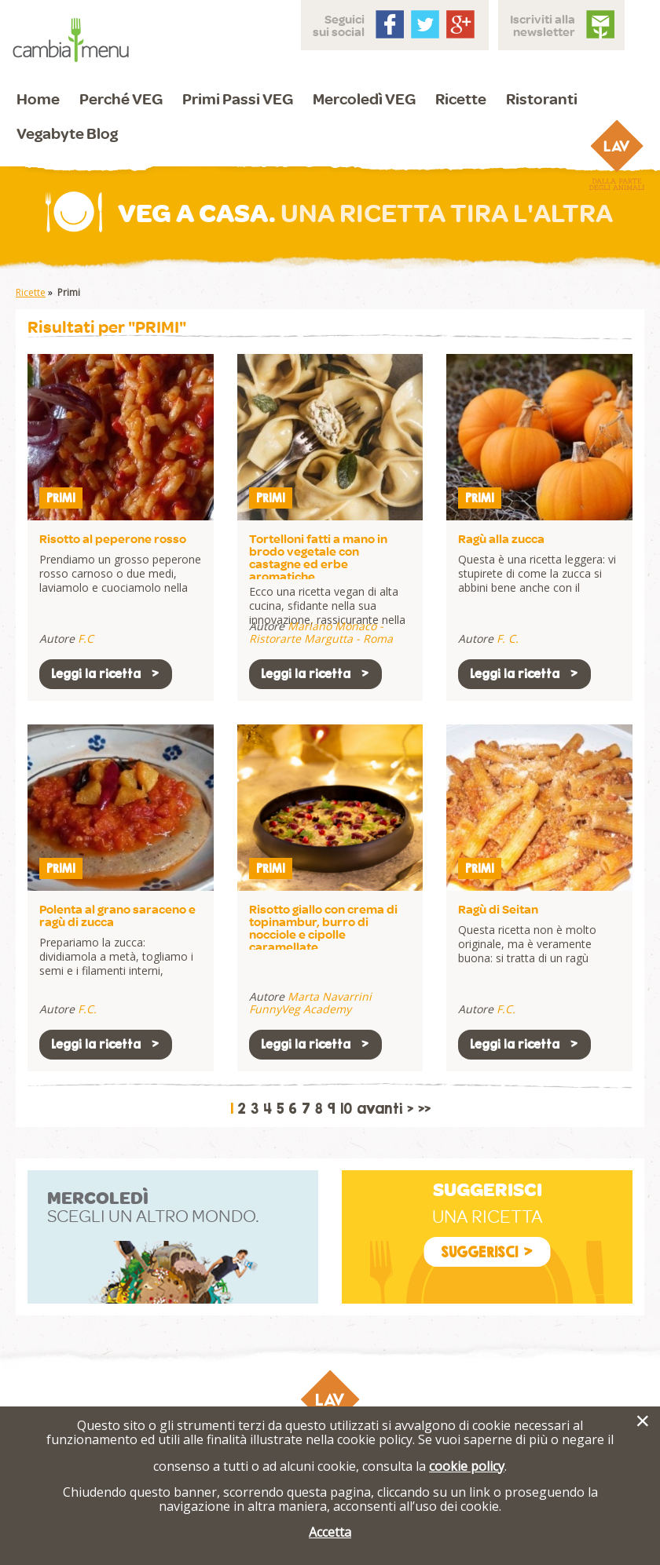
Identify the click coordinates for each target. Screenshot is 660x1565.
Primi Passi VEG (237, 98)
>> (424, 1109)
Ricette (460, 98)
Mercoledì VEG (364, 98)
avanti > (385, 1109)
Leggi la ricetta (105, 673)
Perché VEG (121, 98)
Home (38, 98)
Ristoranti (542, 98)
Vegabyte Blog (67, 133)
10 (346, 1109)
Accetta (330, 1532)
